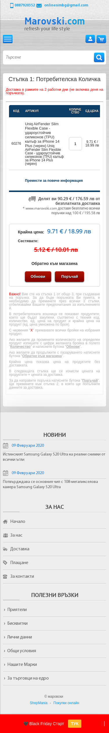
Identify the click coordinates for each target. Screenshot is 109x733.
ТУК (74, 723)
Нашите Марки (22, 664)
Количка (101, 39)
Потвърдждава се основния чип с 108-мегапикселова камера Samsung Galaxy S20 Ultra (50, 484)
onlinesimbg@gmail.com (66, 5)
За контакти (22, 576)
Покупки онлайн (66, 703)
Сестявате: (28, 241)
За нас (16, 535)
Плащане (19, 563)
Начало (17, 521)
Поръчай (69, 276)
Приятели (17, 610)
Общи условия (21, 651)
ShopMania (38, 703)
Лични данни (19, 637)
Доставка (19, 549)
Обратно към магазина (54, 263)
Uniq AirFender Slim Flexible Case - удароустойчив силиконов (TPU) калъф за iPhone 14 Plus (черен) (42, 135)
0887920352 (25, 5)
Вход (90, 39)
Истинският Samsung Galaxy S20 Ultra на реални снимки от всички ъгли (54, 457)
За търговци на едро (28, 678)
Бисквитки (17, 623)
